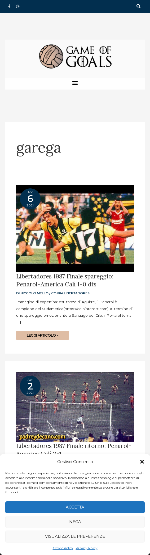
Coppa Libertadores (70, 293)
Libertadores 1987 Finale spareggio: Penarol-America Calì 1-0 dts (64, 280)
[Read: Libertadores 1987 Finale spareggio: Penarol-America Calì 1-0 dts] (75, 228)
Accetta (75, 507)
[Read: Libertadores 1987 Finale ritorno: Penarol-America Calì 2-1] (75, 407)
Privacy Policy (87, 548)
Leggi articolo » (42, 334)
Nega (75, 521)
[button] (142, 461)
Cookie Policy (63, 548)
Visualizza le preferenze (75, 536)
